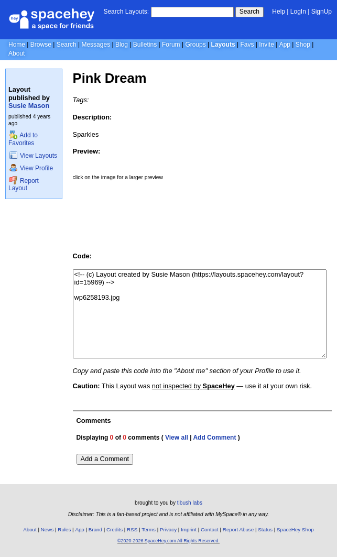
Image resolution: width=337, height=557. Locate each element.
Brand (95, 529)
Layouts (223, 44)
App (284, 44)
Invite (266, 44)
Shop (303, 44)
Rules (64, 529)
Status (265, 529)
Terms (149, 529)
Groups (195, 44)
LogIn (298, 11)
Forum (171, 44)
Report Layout (23, 184)
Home (16, 44)
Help (278, 11)
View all (176, 437)
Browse (40, 44)
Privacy (168, 529)
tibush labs (189, 503)
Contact (210, 529)
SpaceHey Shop (295, 529)
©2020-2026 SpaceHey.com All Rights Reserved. (168, 540)
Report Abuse (238, 529)
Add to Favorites (23, 139)
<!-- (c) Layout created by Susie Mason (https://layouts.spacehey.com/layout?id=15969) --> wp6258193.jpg (200, 313)
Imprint (189, 529)
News (47, 529)
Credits (114, 529)
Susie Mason (28, 106)
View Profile (31, 168)
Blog (121, 44)
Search (249, 11)
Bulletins (145, 44)
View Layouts (33, 155)
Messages (95, 44)
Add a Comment (105, 459)
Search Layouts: (126, 11)
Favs (247, 44)
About (16, 53)
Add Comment (214, 437)
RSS (132, 529)
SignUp (321, 11)
